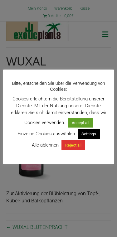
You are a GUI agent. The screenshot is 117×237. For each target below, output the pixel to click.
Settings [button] (88, 134)
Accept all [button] (80, 122)
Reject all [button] (73, 145)
